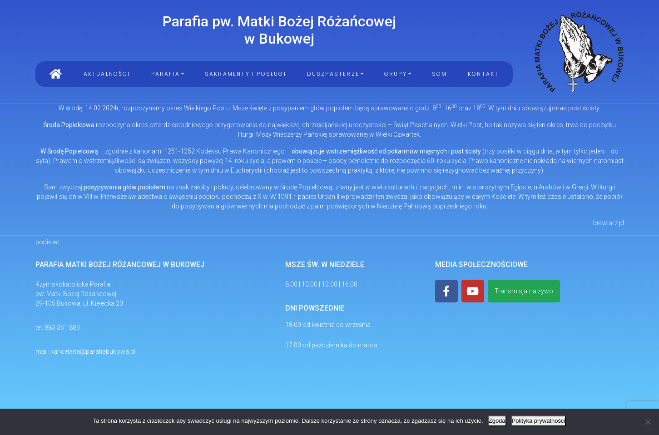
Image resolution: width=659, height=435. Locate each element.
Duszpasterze (333, 74)
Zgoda (497, 420)
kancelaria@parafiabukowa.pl (92, 351)
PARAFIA (165, 74)
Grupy (395, 74)
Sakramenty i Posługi (245, 74)
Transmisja (524, 291)
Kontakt (483, 74)
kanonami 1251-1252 (164, 151)
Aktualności (107, 74)
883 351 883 (62, 327)
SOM (439, 74)
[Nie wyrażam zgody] (647, 421)
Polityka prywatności (538, 420)
